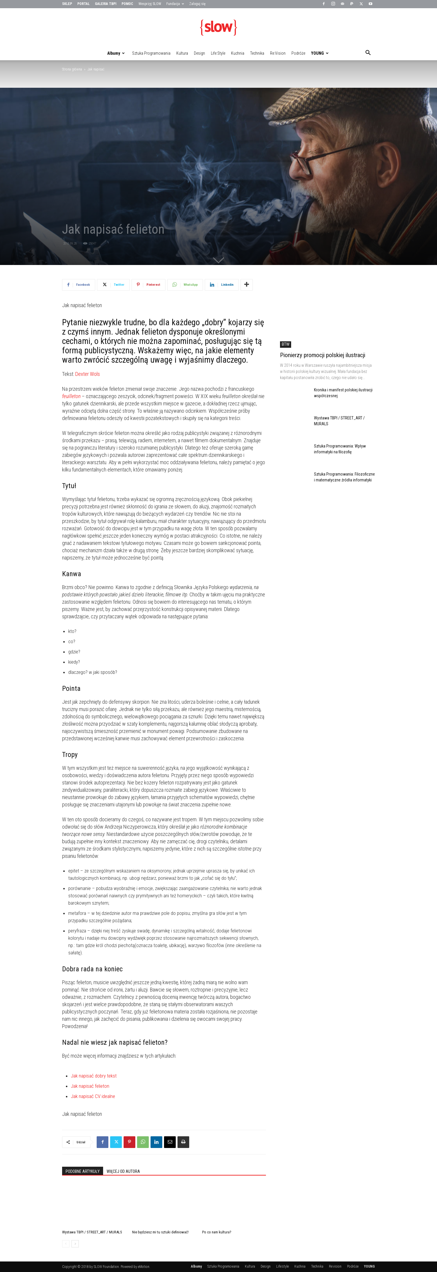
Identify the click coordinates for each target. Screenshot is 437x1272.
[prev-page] (65, 1243)
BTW (285, 344)
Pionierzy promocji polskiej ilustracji (322, 355)
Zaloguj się (197, 4)
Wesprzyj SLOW (150, 4)
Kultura (182, 53)
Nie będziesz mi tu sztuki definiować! (160, 1232)
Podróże (298, 53)
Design (199, 53)
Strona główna (72, 69)
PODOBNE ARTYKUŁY (83, 1171)
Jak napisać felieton (90, 1086)
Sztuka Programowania (151, 53)
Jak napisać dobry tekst (94, 1076)
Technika (257, 53)
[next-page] (75, 1243)
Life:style (218, 53)
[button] (368, 53)
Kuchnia (237, 53)
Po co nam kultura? (216, 1232)
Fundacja (175, 4)
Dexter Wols (87, 374)
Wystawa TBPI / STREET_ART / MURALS (92, 1232)
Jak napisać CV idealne (93, 1096)
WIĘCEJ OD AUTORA (123, 1171)
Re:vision (278, 53)
